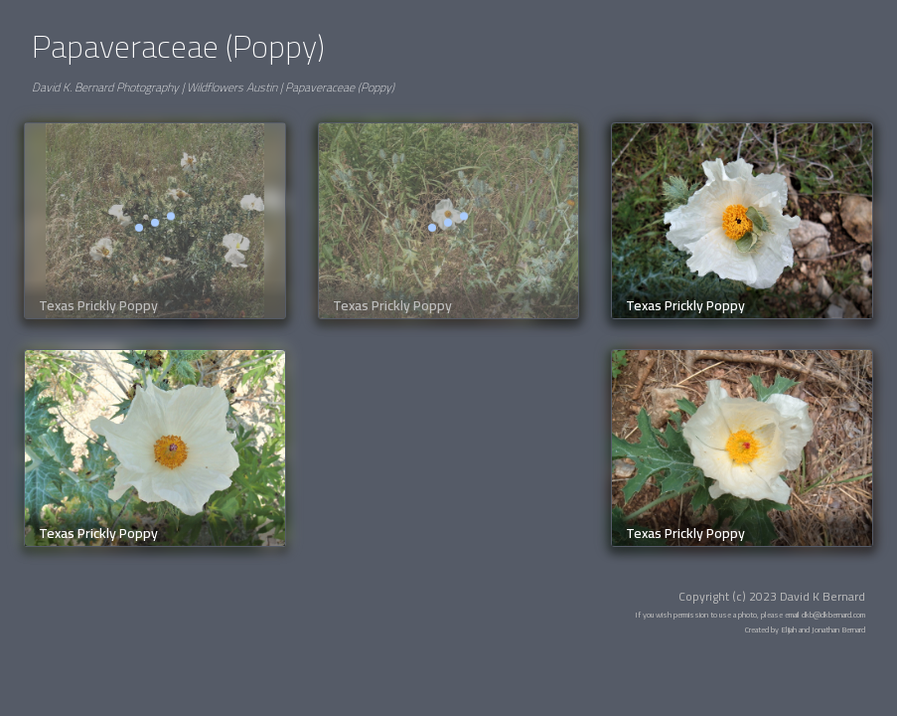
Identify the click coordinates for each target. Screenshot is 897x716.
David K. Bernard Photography (105, 87)
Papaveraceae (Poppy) (339, 87)
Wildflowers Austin (232, 87)
